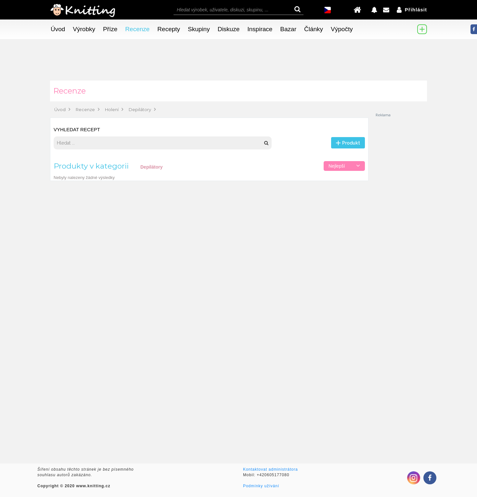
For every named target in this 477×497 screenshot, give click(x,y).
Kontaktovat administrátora (270, 469)
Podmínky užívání (261, 486)
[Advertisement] (401, 215)
